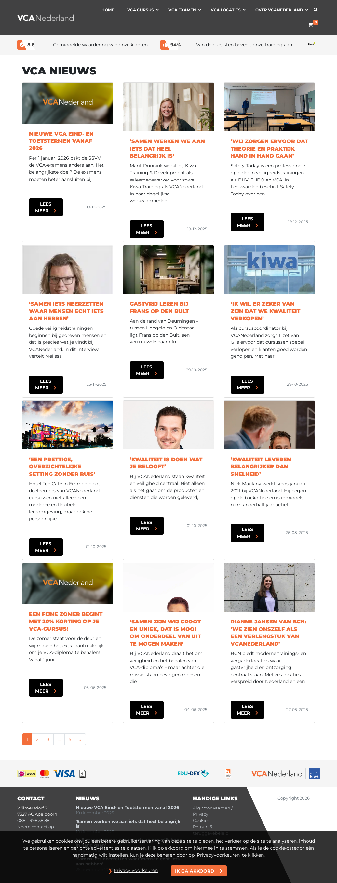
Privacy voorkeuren (136, 870)
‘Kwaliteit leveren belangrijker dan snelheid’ (261, 466)
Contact (30, 799)
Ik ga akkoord (194, 871)
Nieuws (88, 799)
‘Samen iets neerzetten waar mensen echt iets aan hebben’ (66, 311)
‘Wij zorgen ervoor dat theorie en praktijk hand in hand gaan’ (269, 148)
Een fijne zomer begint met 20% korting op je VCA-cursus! (65, 621)
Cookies (201, 820)
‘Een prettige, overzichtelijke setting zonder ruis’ (62, 466)
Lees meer (43, 207)
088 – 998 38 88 (33, 820)
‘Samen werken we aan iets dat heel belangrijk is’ (167, 148)
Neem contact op (35, 826)
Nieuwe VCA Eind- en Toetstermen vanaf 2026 (61, 141)
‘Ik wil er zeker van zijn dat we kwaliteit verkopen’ (265, 311)
